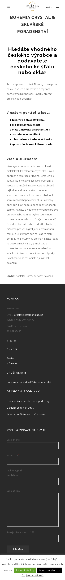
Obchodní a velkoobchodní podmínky (28, 401)
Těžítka (10, 358)
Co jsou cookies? (33, 575)
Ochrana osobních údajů (20, 407)
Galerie (13, 363)
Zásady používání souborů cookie (26, 414)
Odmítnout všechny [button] (49, 570)
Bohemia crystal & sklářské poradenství (29, 382)
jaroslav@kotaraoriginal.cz (28, 314)
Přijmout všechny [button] (25, 570)
